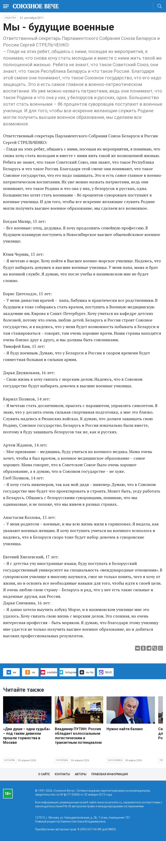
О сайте (44, 774)
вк (11, 672)
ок (30, 672)
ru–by (87, 672)
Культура (10, 760)
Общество (10, 18)
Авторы (80, 774)
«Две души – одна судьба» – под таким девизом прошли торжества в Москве (26, 736)
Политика (62, 760)
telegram (68, 672)
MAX (105, 672)
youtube (49, 672)
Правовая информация (109, 774)
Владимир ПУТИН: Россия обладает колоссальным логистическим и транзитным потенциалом (78, 736)
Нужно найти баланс (124, 729)
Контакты (62, 774)
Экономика (115, 760)
